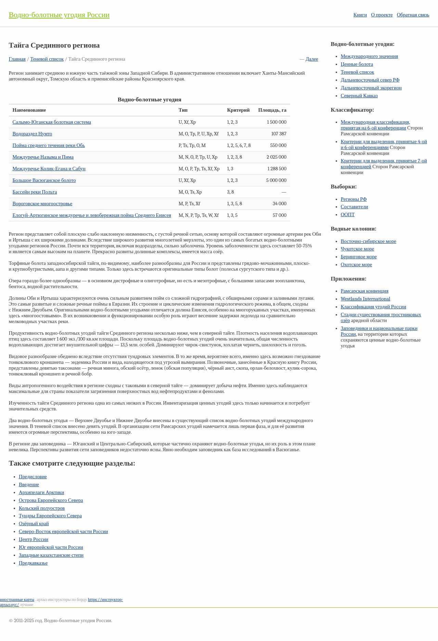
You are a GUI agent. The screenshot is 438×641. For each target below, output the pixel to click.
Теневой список (47, 59)
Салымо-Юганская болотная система (52, 122)
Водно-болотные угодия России (59, 14)
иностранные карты (17, 599)
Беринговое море (359, 257)
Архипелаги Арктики (41, 492)
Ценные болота (357, 64)
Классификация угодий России (373, 307)
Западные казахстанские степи (51, 555)
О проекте (382, 15)
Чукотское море (357, 249)
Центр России (33, 539)
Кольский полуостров (42, 508)
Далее (312, 59)
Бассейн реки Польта (35, 192)
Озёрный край (34, 524)
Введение (29, 485)
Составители (354, 207)
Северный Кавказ (359, 96)
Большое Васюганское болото (44, 180)
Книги (360, 15)
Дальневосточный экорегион (371, 88)
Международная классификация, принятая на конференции (375, 125)
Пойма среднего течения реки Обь (49, 145)
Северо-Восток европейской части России (63, 531)
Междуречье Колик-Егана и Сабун (49, 169)
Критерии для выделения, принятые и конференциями (384, 144)
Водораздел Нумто (32, 134)
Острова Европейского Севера (51, 500)
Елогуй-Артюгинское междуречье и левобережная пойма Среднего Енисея (92, 215)
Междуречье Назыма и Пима (43, 157)
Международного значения (369, 56)
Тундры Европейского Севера (50, 516)
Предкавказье (33, 563)
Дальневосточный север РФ (370, 80)
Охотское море (356, 265)
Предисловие (33, 477)
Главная (17, 59)
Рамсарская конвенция (364, 291)
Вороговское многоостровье (43, 204)
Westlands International (365, 299)
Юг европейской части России (51, 547)
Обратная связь (413, 15)
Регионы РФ (354, 199)
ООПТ (348, 215)
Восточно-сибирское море (368, 241)
